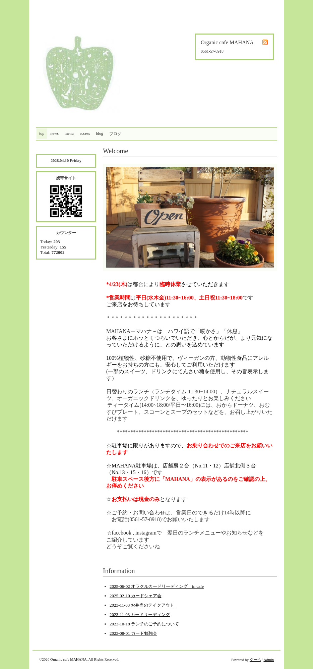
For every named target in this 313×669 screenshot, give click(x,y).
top (41, 133)
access (85, 133)
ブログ (115, 133)
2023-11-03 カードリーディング (140, 614)
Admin (268, 660)
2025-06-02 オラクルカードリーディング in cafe (157, 586)
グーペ (255, 660)
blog (99, 133)
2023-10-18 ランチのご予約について (144, 623)
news (54, 133)
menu (69, 133)
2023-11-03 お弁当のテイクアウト (142, 605)
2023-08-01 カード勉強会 (133, 633)
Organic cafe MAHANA (68, 659)
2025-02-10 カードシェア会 (136, 595)
